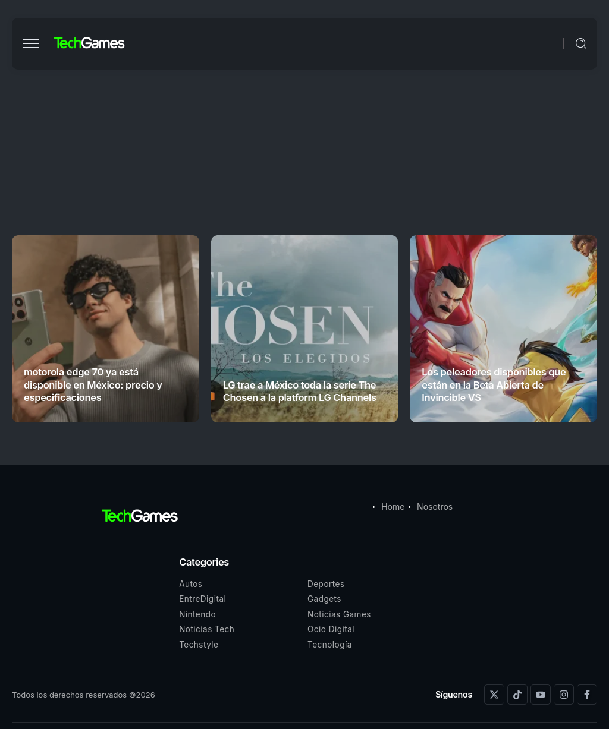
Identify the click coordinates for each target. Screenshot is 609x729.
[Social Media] (494, 694)
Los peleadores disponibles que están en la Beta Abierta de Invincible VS (494, 384)
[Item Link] (105, 328)
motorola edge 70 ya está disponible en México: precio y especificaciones (93, 384)
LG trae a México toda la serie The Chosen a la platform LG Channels (299, 391)
